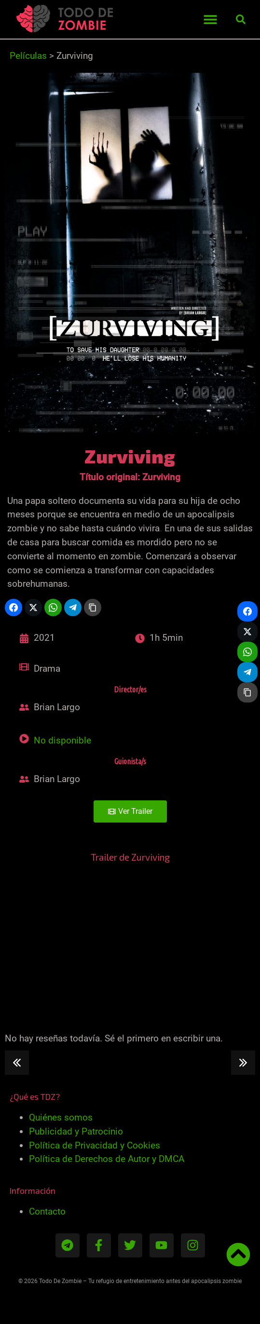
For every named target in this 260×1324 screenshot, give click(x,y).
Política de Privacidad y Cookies (94, 1145)
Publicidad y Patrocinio (76, 1131)
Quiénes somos (61, 1117)
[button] (210, 19)
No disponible (62, 740)
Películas (28, 55)
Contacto (47, 1211)
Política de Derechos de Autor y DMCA (106, 1158)
